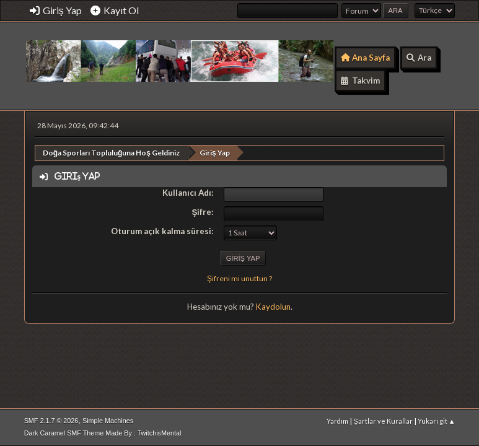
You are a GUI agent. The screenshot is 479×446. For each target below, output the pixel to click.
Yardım (337, 421)
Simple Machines (107, 420)
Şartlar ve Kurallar (382, 421)
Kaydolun (273, 307)
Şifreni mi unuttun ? (239, 278)
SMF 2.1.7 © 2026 (51, 420)
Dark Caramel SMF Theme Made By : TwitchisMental (103, 433)
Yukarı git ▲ (436, 421)
